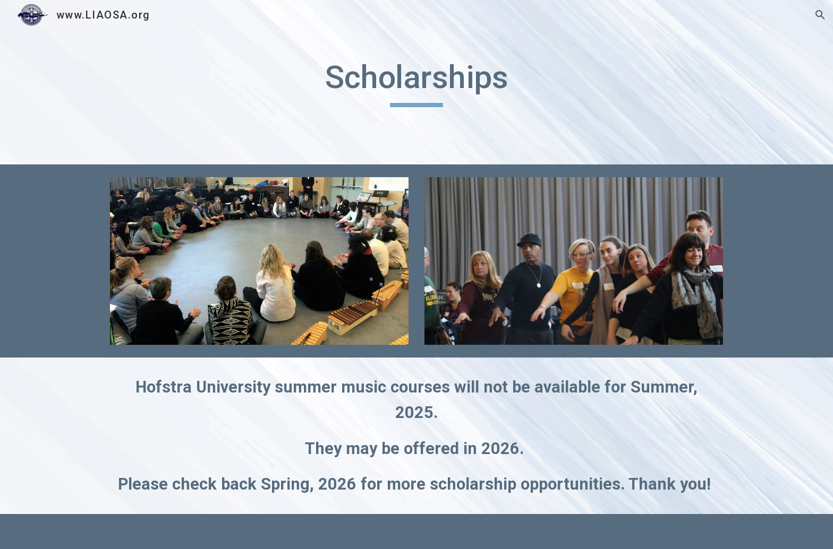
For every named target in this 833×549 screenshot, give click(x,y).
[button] (820, 15)
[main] (416, 82)
